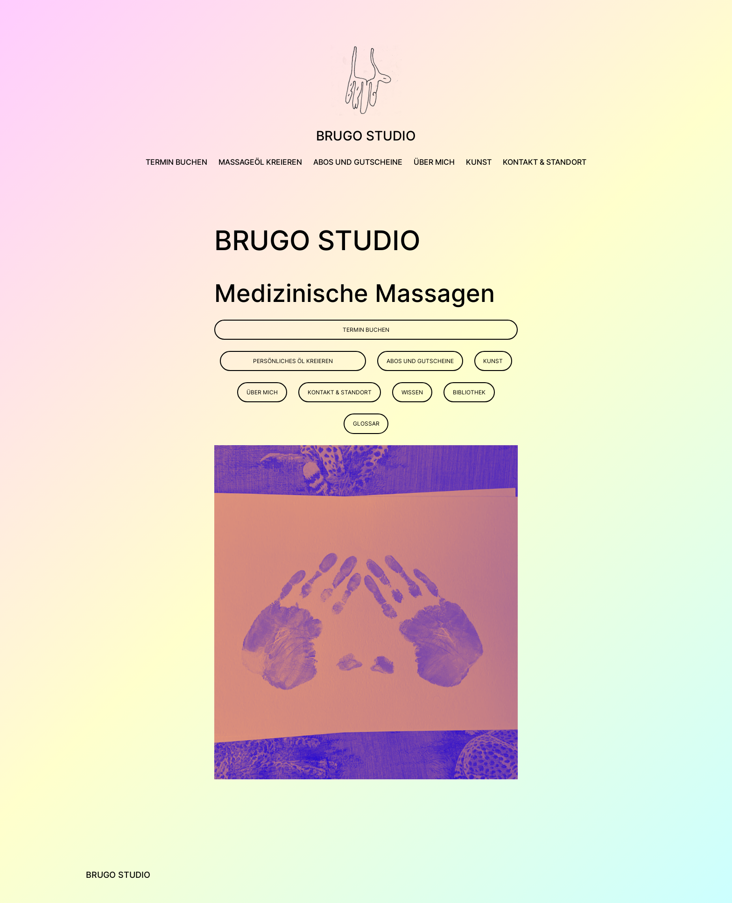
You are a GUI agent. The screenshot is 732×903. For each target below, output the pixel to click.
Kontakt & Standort (340, 392)
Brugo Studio (366, 136)
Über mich (262, 392)
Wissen (412, 392)
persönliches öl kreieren (293, 360)
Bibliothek (469, 392)
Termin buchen (366, 329)
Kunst (493, 360)
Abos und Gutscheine (420, 360)
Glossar (366, 423)
